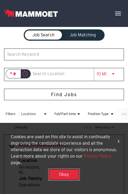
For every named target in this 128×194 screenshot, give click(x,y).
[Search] (64, 94)
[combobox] (61, 54)
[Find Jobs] (64, 94)
